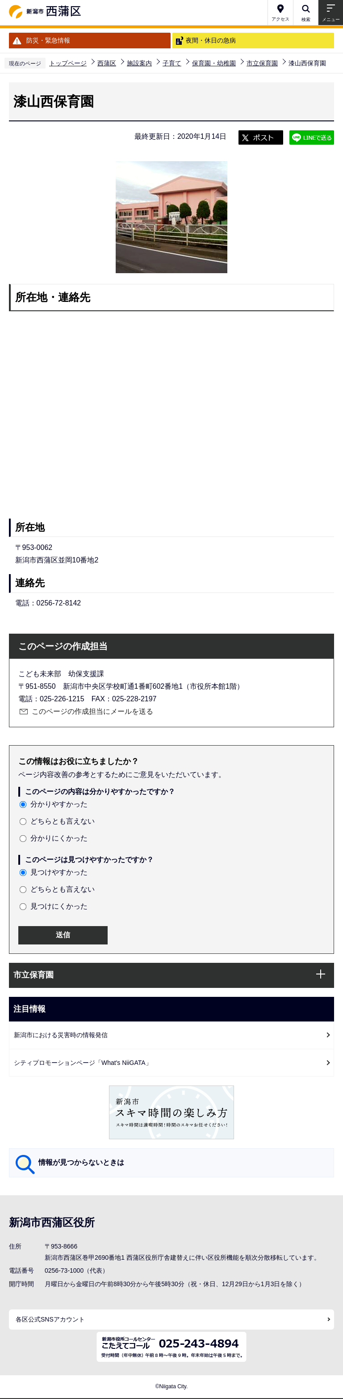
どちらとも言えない (62, 821)
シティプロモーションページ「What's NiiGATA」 (83, 1062)
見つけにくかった (59, 906)
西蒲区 (106, 63)
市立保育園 (262, 63)
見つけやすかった (59, 872)
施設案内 (139, 63)
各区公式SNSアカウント (50, 1319)
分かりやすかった (59, 804)
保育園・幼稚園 (214, 63)
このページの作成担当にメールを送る (92, 711)
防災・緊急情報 (48, 40)
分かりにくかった (59, 838)
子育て (172, 63)
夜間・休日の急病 (211, 40)
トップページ (68, 63)
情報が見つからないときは (81, 1162)
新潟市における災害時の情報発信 (61, 1035)
